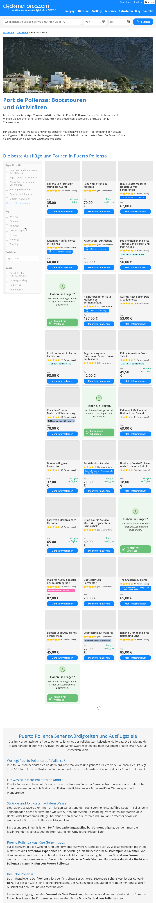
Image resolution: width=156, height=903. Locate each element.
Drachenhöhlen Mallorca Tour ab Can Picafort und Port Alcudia (135, 243)
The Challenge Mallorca (133, 580)
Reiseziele (22, 32)
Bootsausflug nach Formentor (58, 464)
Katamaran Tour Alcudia (98, 240)
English (138, 2)
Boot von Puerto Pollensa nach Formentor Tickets (135, 464)
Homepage (8, 32)
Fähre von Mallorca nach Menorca (61, 521)
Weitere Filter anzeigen (18, 203)
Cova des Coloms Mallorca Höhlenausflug (61, 412)
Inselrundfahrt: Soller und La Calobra (62, 354)
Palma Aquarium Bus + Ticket (133, 354)
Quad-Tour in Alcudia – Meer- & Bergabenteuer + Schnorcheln (99, 523)
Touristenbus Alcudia (96, 463)
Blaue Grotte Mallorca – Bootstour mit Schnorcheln (134, 186)
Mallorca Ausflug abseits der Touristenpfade (61, 581)
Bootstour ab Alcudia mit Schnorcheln (62, 634)
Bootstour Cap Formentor (92, 581)
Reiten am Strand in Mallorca (95, 185)
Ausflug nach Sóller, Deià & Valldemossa (134, 298)
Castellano (125, 2)
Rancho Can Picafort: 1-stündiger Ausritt (60, 185)
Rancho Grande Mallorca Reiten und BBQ (134, 634)
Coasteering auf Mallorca (98, 632)
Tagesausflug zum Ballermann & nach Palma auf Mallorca (99, 356)
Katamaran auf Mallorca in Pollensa (61, 242)
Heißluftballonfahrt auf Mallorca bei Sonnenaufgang (97, 299)
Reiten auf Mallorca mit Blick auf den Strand (133, 412)
